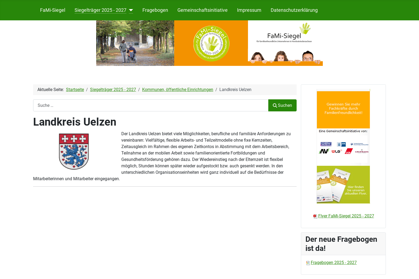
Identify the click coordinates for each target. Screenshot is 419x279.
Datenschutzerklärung (294, 10)
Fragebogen (155, 10)
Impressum (249, 10)
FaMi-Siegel (52, 10)
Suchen (282, 105)
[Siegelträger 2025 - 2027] (129, 10)
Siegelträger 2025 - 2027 (100, 10)
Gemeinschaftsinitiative (202, 10)
